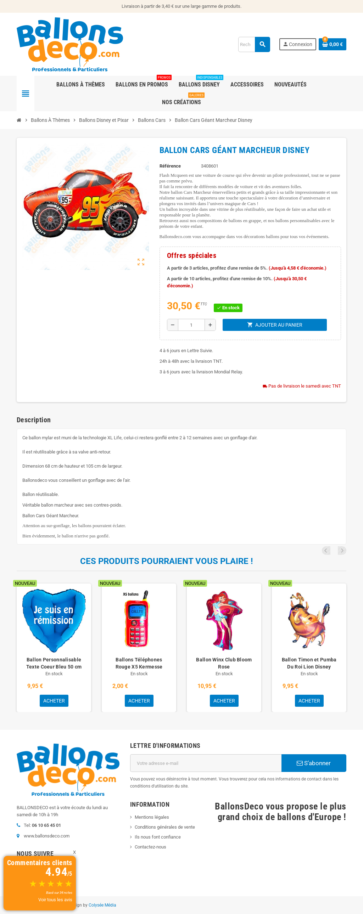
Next (342, 550)
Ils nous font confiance (158, 837)
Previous (332, 550)
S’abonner (314, 763)
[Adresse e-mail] (205, 763)
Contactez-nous (150, 847)
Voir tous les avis (55, 899)
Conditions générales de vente (165, 827)
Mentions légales (152, 817)
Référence (170, 166)
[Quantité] (191, 325)
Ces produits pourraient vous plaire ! (166, 561)
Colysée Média (102, 905)
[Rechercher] (254, 44)
